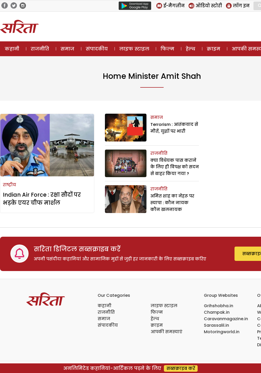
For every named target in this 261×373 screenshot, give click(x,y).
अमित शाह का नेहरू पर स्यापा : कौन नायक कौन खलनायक (172, 202)
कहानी (12, 49)
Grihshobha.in (218, 306)
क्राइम (213, 49)
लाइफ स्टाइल (134, 49)
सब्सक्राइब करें (180, 368)
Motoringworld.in (221, 332)
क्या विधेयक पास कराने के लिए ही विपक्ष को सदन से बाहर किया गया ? (174, 167)
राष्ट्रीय (9, 185)
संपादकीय (97, 49)
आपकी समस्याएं (166, 332)
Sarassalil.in (216, 325)
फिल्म (167, 49)
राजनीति (40, 49)
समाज (67, 49)
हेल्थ (190, 49)
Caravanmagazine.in (226, 319)
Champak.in (217, 312)
